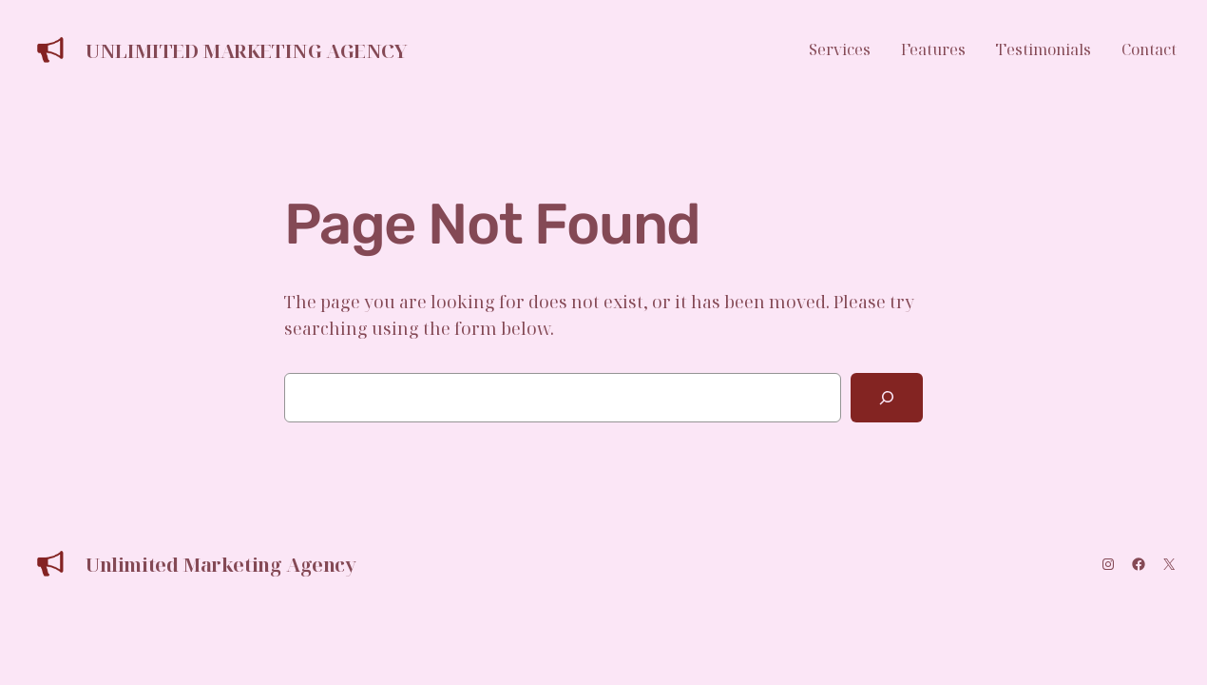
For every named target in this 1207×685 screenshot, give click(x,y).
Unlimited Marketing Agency (247, 51)
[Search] (887, 397)
